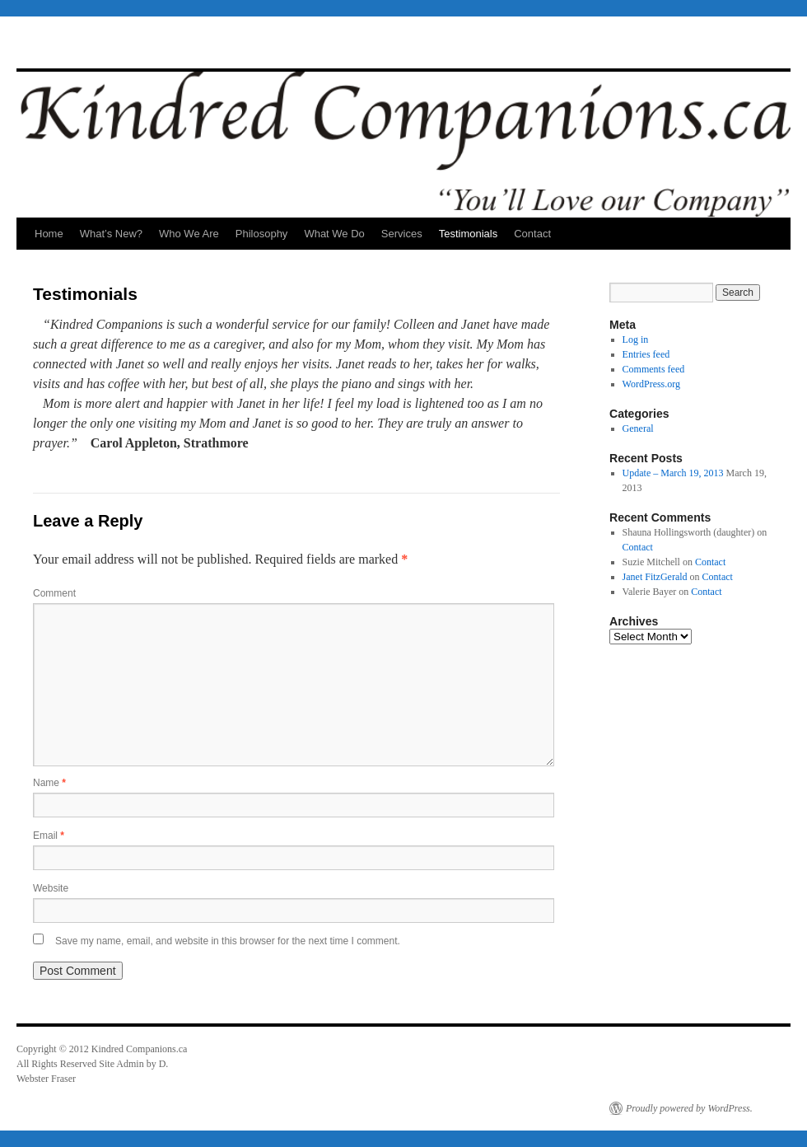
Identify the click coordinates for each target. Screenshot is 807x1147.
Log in (636, 339)
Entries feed (646, 354)
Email (48, 835)
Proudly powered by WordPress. (689, 1108)
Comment (54, 593)
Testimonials (468, 233)
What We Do (334, 233)
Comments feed (654, 369)
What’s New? (111, 233)
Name (49, 783)
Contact (532, 233)
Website (50, 888)
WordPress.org (651, 384)
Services (401, 233)
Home (49, 233)
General (638, 428)
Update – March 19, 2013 (673, 473)
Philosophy (262, 233)
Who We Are (189, 233)
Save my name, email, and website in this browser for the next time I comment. (227, 941)
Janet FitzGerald (655, 577)
